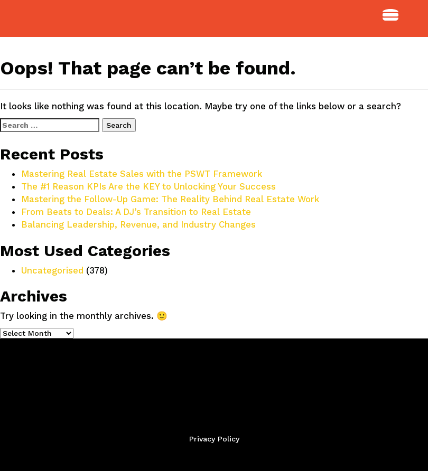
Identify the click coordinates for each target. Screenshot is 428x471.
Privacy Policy (214, 439)
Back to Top (214, 456)
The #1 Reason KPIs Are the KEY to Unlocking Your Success (148, 186)
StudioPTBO (58, 18)
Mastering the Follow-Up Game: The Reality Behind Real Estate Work (170, 199)
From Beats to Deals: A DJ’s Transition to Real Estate (136, 211)
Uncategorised (52, 270)
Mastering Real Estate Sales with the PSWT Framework (141, 173)
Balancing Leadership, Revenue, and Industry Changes (138, 224)
